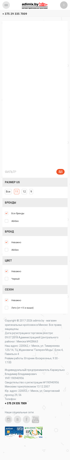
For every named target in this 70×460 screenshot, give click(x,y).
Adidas (15, 221)
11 (16, 191)
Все (8, 191)
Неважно (16, 242)
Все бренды (17, 213)
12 (24, 191)
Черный (15, 279)
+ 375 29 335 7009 (14, 14)
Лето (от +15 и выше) (22, 308)
